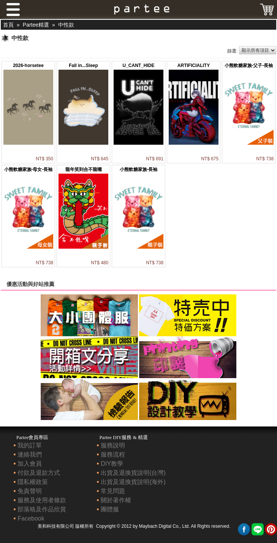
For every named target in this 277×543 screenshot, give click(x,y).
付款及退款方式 (38, 473)
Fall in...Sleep (83, 65)
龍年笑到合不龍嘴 (83, 169)
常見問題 (113, 491)
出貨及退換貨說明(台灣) (133, 473)
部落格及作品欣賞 (41, 509)
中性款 (66, 25)
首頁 (8, 25)
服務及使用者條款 (41, 500)
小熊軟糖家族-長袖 (139, 169)
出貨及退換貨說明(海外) (133, 482)
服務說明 (113, 445)
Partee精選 (36, 25)
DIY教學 (112, 463)
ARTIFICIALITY (193, 65)
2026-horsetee (28, 65)
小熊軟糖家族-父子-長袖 (249, 65)
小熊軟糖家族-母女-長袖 (28, 169)
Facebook (30, 518)
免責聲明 (29, 491)
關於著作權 (116, 500)
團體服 (110, 509)
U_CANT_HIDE (138, 65)
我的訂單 (29, 445)
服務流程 (113, 454)
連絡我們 (29, 454)
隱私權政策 (32, 482)
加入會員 (29, 463)
